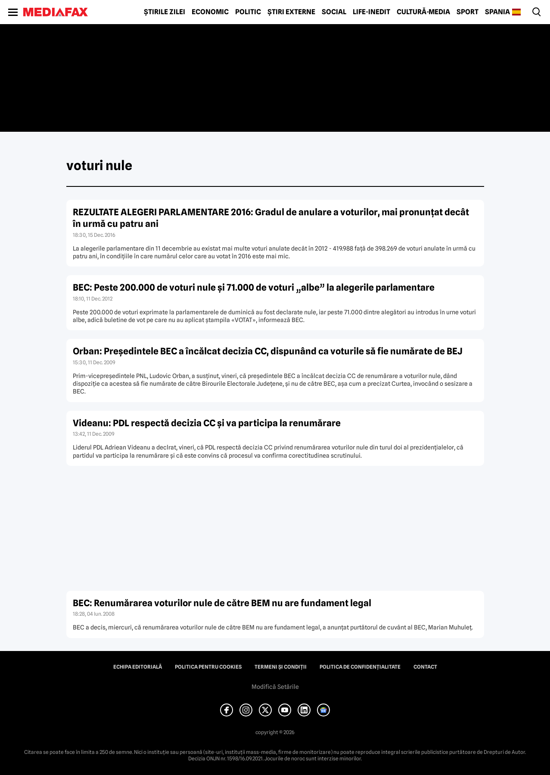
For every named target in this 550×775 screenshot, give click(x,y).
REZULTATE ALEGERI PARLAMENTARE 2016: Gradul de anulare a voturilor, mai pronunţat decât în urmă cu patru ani (271, 218)
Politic (248, 12)
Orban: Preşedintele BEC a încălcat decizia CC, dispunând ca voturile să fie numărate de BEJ (268, 351)
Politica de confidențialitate (360, 667)
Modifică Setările (275, 686)
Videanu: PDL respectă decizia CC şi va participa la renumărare (207, 423)
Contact (425, 667)
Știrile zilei (164, 12)
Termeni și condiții (281, 667)
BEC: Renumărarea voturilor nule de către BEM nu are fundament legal (222, 603)
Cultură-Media (423, 12)
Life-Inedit (371, 12)
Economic (210, 12)
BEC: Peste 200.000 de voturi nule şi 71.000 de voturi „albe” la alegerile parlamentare (254, 287)
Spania (497, 12)
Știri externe (291, 12)
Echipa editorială (137, 667)
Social (334, 12)
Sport (468, 12)
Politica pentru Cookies (208, 667)
